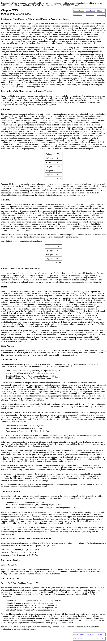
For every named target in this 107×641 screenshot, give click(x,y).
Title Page (99, 10)
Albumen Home (101, 15)
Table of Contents (77, 15)
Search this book (90, 15)
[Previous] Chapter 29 (78, 10)
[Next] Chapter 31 (90, 10)
